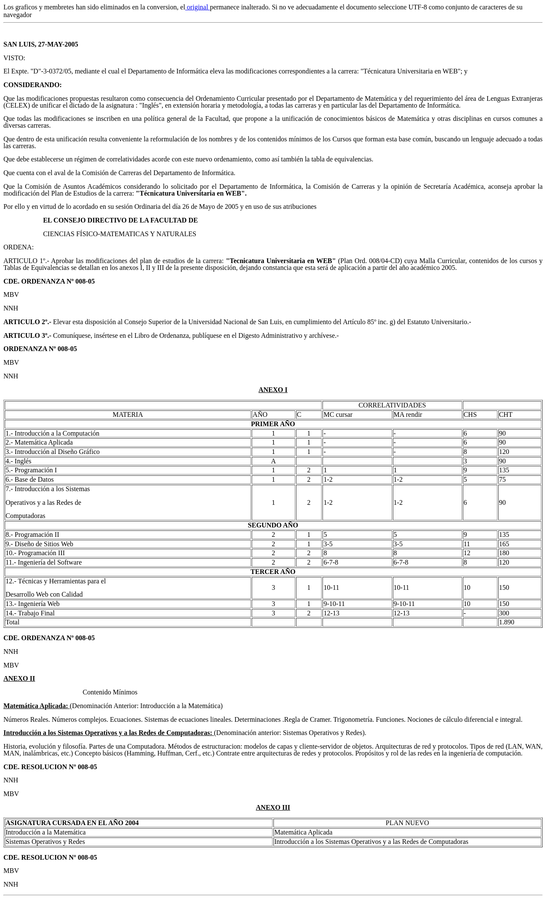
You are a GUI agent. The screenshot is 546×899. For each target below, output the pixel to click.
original (197, 7)
